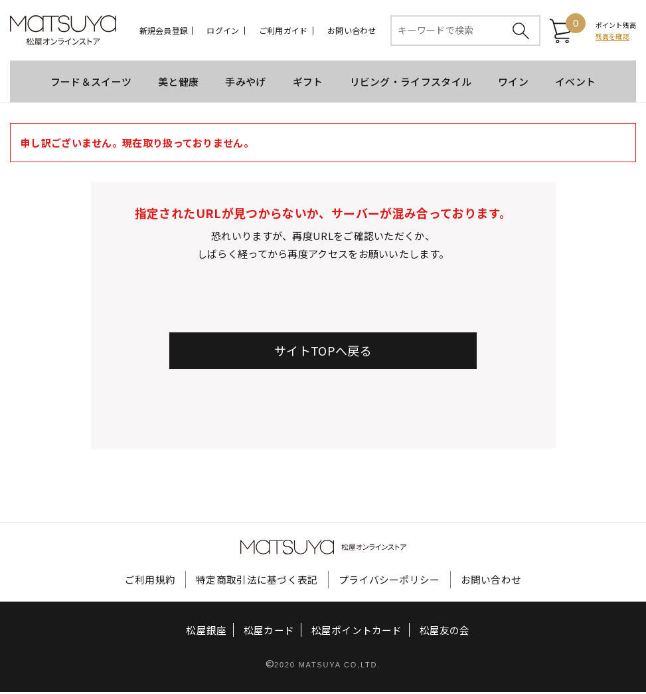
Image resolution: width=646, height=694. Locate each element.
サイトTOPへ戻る (323, 352)
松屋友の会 (444, 632)
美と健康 (178, 83)
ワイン (513, 83)
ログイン (222, 31)
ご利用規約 (150, 581)
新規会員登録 (163, 31)
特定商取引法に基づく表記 (257, 581)
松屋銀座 (207, 632)
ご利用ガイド (283, 31)
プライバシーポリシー (389, 581)
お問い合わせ (351, 31)
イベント (575, 83)
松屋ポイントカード (357, 632)
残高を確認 (612, 38)
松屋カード (269, 632)
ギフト (308, 83)
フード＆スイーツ (90, 83)
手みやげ (245, 83)
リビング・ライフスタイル (411, 83)
